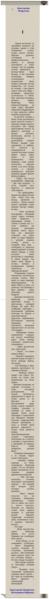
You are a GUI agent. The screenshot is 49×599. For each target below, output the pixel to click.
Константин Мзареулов (23, 9)
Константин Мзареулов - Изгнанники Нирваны (22, 591)
